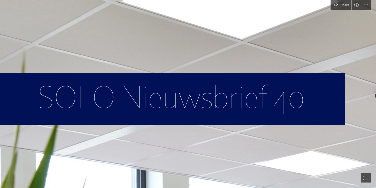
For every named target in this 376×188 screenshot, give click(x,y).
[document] (188, 94)
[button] (341, 5)
